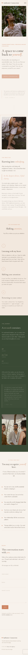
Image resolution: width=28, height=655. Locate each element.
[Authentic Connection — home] (10, 3)
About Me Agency (11, 646)
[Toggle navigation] (25, 3)
